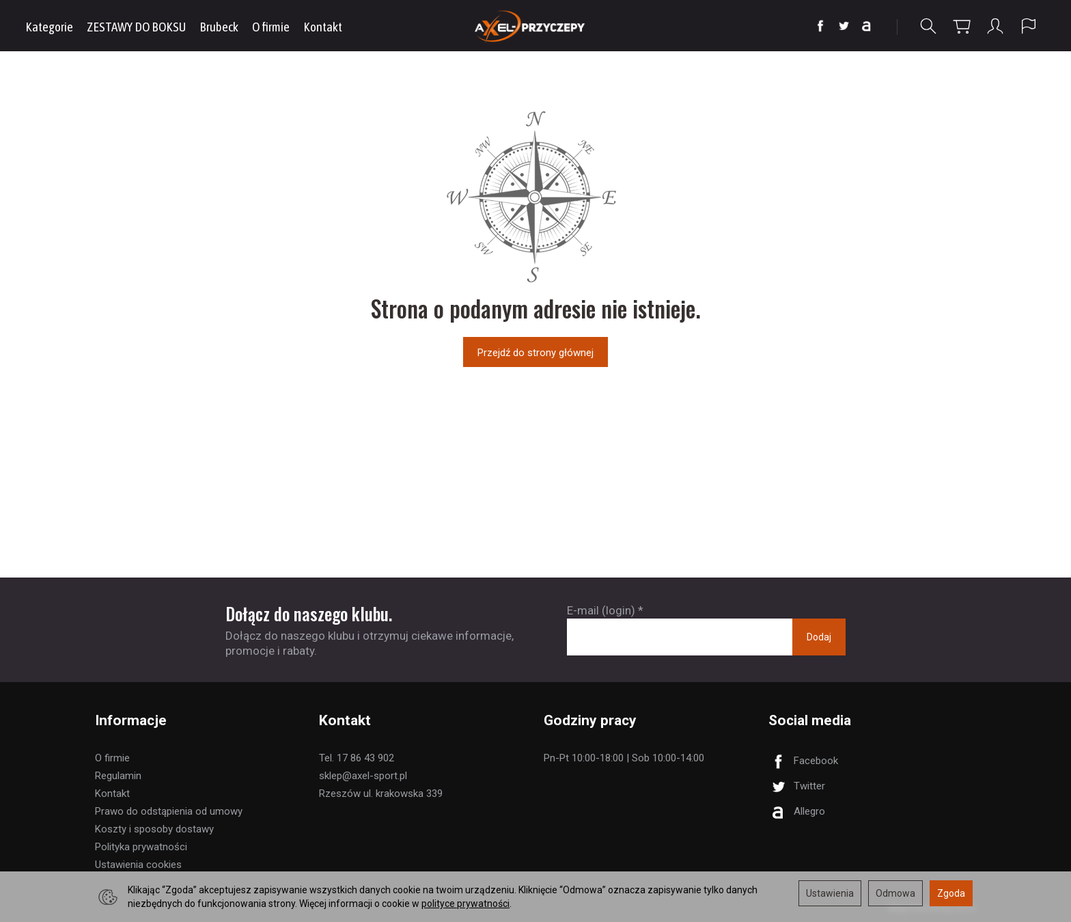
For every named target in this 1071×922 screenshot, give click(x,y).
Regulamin (118, 776)
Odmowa (895, 893)
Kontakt (322, 26)
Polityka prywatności (141, 847)
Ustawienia (830, 893)
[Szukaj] (928, 26)
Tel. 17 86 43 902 (356, 758)
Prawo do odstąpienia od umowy (168, 811)
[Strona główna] (535, 25)
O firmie (271, 26)
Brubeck (218, 26)
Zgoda (951, 893)
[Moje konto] (995, 26)
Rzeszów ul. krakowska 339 (381, 793)
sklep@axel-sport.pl (363, 776)
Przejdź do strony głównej (535, 353)
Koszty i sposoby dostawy (154, 829)
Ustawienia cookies (138, 864)
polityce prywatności (465, 903)
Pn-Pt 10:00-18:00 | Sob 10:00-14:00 (624, 758)
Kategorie (49, 26)
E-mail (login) (601, 610)
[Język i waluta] (1029, 26)
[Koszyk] (962, 26)
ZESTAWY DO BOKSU (136, 26)
